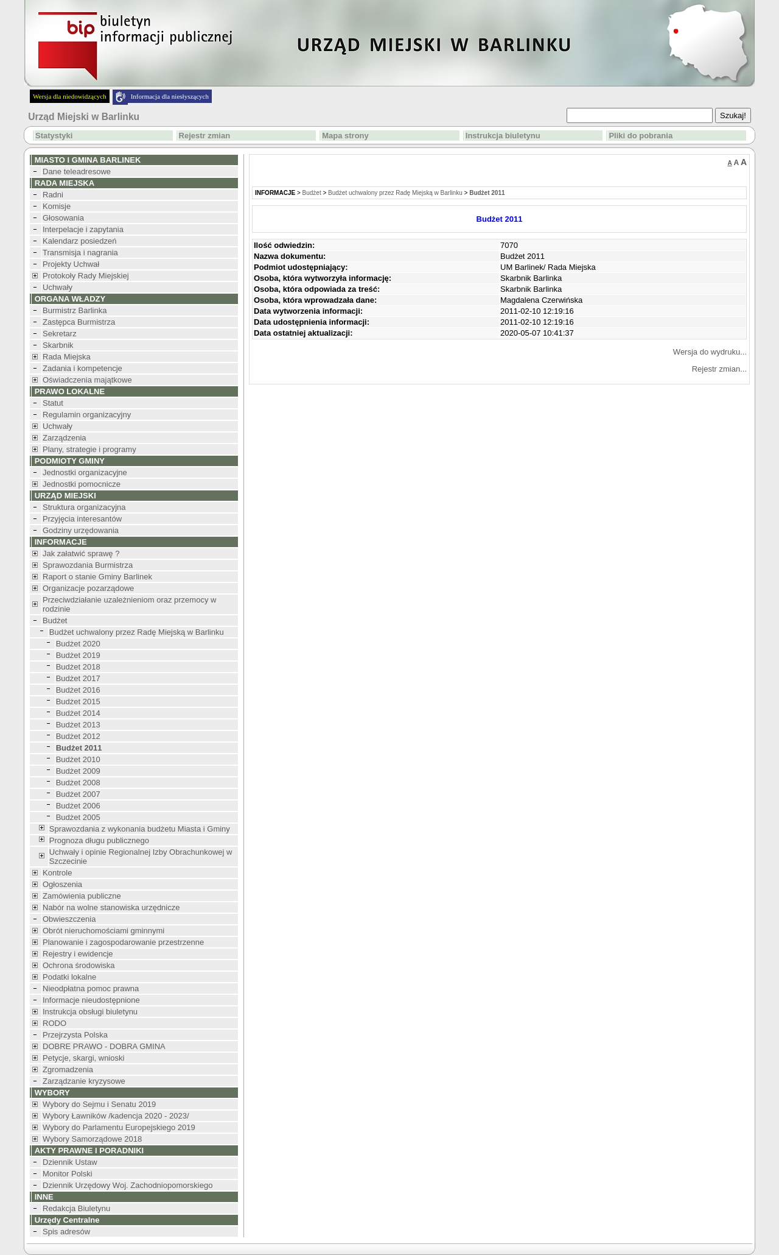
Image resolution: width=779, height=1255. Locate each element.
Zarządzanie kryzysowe (84, 1081)
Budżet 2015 (78, 701)
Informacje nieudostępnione (91, 1000)
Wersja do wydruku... (710, 351)
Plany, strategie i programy (89, 449)
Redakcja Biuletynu (76, 1208)
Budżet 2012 (78, 736)
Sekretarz (60, 333)
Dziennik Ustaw (70, 1162)
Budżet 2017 (78, 678)
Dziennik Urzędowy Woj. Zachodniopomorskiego (127, 1185)
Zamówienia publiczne (82, 895)
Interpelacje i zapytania (83, 229)
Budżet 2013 (78, 724)
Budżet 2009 (78, 771)
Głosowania (63, 217)
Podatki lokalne (69, 976)
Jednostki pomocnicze (82, 484)
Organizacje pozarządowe (88, 588)
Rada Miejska (67, 356)
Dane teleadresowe (77, 171)
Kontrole (57, 872)
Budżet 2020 (78, 643)
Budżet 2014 (78, 713)
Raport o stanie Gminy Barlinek (97, 576)
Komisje (57, 206)
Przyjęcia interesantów (82, 518)
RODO (54, 1023)
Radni (53, 194)
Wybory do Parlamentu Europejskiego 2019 (119, 1127)
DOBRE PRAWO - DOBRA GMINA (104, 1046)
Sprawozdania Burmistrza (88, 565)
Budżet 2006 (78, 805)
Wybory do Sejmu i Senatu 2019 (99, 1104)
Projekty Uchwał (71, 264)
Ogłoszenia (62, 884)
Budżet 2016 (78, 690)
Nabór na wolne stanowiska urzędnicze (111, 907)
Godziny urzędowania (81, 530)
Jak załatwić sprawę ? (81, 553)
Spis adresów (66, 1231)
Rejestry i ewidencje (78, 953)
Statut (53, 403)
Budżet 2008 (78, 782)
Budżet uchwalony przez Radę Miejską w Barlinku (136, 632)
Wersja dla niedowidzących (70, 96)
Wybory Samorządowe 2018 (92, 1139)
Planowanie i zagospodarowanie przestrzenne (123, 942)
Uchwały (57, 287)
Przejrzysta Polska (75, 1034)
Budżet (55, 620)
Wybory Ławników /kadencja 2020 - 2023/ (116, 1115)
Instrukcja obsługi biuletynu (90, 1011)
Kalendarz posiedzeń (79, 241)
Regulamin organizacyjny (87, 414)
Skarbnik (58, 345)
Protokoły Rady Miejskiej (86, 275)
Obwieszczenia (69, 919)
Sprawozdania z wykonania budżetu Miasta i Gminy (139, 828)
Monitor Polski (68, 1173)
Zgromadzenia (68, 1069)
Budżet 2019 (78, 655)
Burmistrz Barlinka (75, 310)
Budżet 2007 (78, 794)
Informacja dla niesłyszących (170, 96)
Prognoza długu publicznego (99, 840)
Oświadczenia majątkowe (87, 379)
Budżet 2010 (78, 759)
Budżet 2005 (78, 817)
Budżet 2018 (78, 666)
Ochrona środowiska (79, 965)
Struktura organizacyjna (84, 507)
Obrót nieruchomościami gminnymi (103, 930)
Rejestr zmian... (719, 368)
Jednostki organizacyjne (85, 472)
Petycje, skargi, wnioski (83, 1057)
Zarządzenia (64, 437)
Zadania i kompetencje (82, 368)
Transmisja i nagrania (80, 252)
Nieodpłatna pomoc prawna (91, 988)
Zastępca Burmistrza (79, 322)
